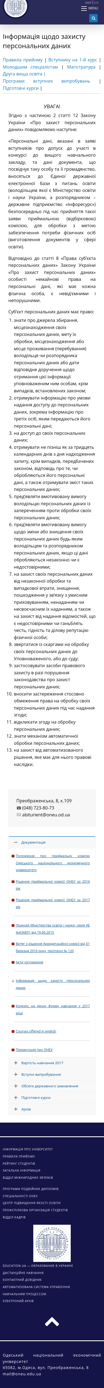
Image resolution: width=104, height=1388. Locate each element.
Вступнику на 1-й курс (72, 60)
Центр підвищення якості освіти (32, 1203)
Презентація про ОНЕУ (34, 1049)
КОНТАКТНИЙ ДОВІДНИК (22, 1280)
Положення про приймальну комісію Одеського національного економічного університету (53, 863)
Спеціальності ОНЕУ (20, 1196)
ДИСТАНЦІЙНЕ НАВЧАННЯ (23, 1273)
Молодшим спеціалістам (30, 67)
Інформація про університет (28, 1149)
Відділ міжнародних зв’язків (28, 1178)
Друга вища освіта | (24, 74)
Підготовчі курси (21, 88)
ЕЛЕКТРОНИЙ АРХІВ (18, 1301)
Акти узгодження (29, 962)
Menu (93, 8)
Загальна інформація (21, 1170)
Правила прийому (22, 60)
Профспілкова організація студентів (35, 1210)
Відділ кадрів (14, 1217)
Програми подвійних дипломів (31, 1189)
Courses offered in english (36, 1031)
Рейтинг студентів (19, 1164)
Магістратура (81, 67)
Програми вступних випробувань (46, 81)
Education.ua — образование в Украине (38, 1266)
